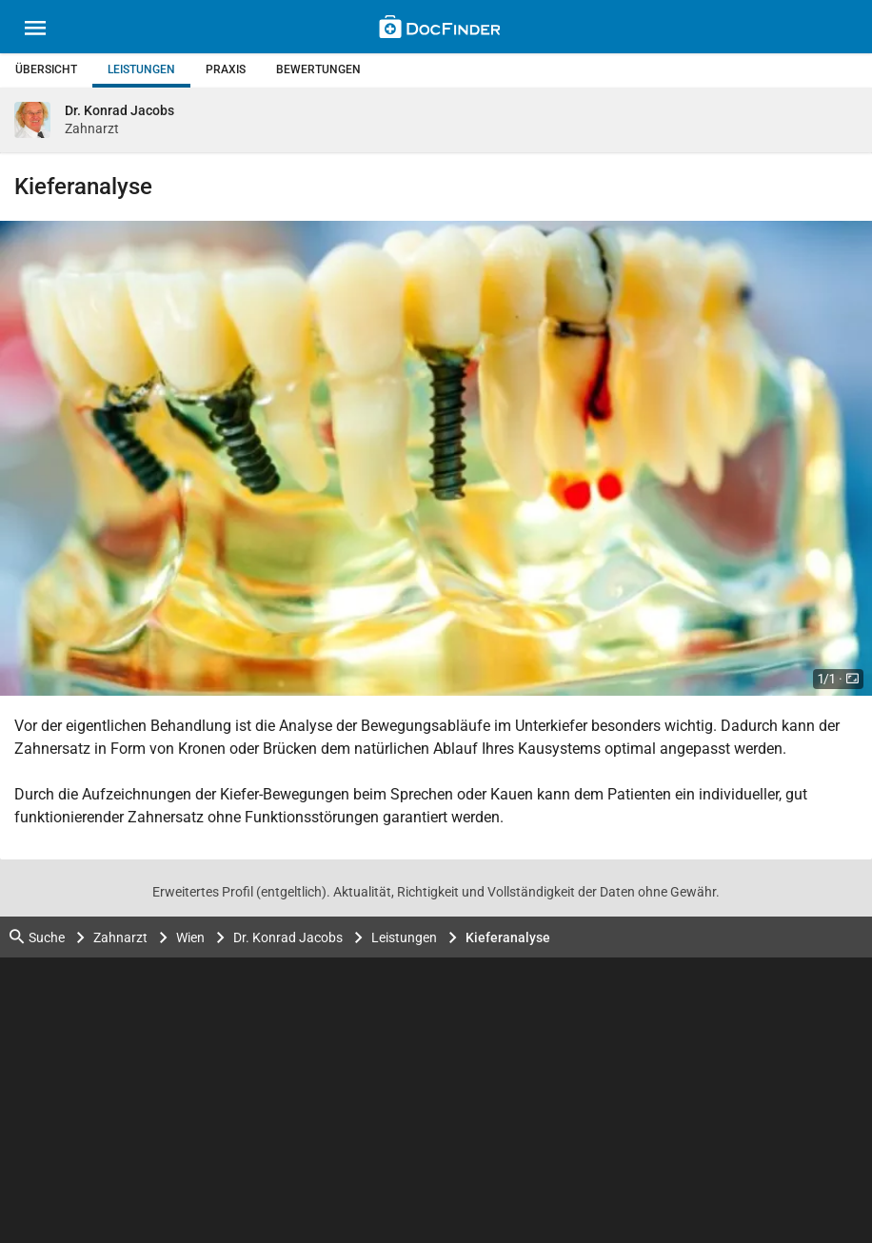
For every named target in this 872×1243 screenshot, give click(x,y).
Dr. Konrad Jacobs (288, 937)
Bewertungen (318, 69)
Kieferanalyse (508, 937)
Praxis (226, 69)
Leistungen (141, 69)
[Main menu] (35, 30)
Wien (190, 937)
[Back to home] (439, 29)
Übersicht (46, 69)
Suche (37, 937)
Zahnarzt (120, 937)
